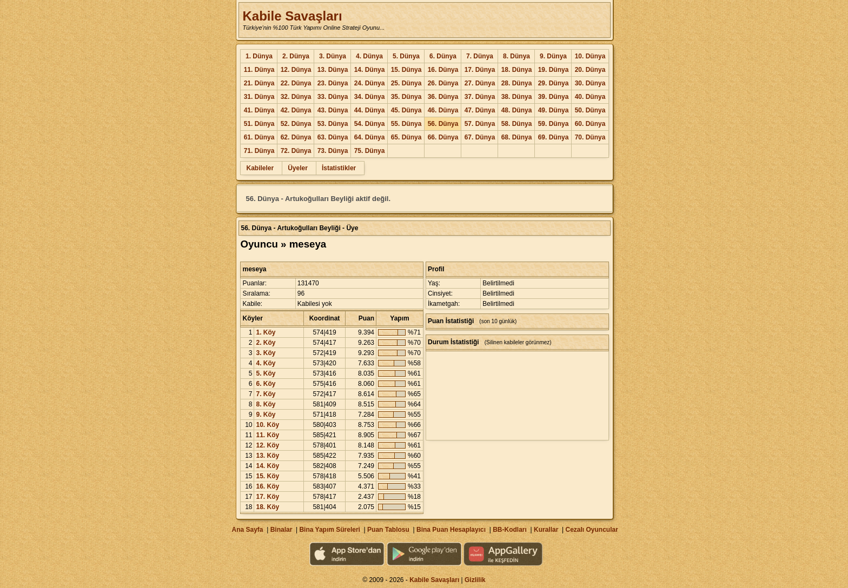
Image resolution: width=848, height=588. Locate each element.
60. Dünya (590, 124)
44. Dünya (369, 110)
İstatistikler (339, 168)
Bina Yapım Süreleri (329, 529)
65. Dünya (406, 137)
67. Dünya (480, 137)
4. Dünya (369, 56)
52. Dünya (296, 124)
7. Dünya (479, 56)
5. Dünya (406, 56)
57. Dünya (480, 124)
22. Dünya (296, 83)
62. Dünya (296, 137)
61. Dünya (259, 137)
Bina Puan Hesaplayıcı (451, 529)
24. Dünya (369, 83)
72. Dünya (296, 151)
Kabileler (260, 168)
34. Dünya (369, 97)
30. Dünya (590, 83)
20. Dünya (590, 70)
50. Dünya (590, 110)
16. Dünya (443, 70)
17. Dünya (480, 70)
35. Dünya (406, 97)
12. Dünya (296, 70)
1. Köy (265, 332)
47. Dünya (480, 110)
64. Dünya (369, 137)
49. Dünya (553, 110)
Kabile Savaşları (292, 16)
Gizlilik (475, 580)
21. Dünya (259, 83)
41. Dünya (259, 110)
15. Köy (267, 476)
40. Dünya (590, 97)
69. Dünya (553, 137)
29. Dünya (553, 83)
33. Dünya (332, 97)
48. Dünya (516, 110)
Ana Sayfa (247, 529)
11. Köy (267, 435)
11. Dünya (259, 70)
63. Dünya (332, 137)
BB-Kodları (510, 529)
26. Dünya (443, 83)
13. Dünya (332, 70)
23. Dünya (332, 83)
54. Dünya (369, 124)
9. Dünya (553, 56)
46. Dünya (443, 110)
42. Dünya (296, 110)
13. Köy (267, 455)
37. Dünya (480, 97)
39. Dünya (553, 97)
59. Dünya (553, 124)
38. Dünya (516, 97)
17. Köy (267, 496)
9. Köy (265, 414)
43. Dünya (332, 110)
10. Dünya (590, 56)
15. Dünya (406, 70)
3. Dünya (332, 56)
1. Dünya (259, 56)
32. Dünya (296, 97)
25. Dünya (406, 83)
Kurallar (546, 529)
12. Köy (267, 445)
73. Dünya (332, 151)
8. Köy (265, 404)
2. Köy (265, 342)
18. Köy (267, 507)
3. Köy (265, 353)
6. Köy (265, 383)
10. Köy (267, 425)
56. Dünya (443, 124)
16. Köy (267, 486)
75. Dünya (369, 151)
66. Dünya (443, 137)
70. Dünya (590, 137)
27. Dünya (480, 83)
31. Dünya (259, 97)
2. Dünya (295, 56)
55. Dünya (406, 124)
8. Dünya (516, 56)
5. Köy (265, 373)
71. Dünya (259, 151)
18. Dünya (516, 70)
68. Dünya (516, 137)
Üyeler (298, 168)
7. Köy (265, 394)
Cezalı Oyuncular (591, 529)
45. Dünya (406, 110)
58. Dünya (516, 124)
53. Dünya (332, 124)
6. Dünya (442, 56)
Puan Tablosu (388, 529)
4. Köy (265, 363)
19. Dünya (553, 70)
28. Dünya (516, 83)
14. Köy (267, 466)
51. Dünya (259, 124)
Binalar (281, 529)
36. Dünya (443, 97)
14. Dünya (369, 70)
